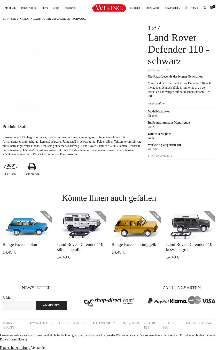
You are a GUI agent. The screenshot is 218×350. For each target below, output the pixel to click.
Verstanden (38, 347)
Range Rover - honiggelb (134, 244)
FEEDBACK (70, 8)
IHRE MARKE (152, 8)
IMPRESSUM (132, 323)
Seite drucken (32, 173)
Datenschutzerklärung (15, 347)
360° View (10, 173)
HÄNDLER (134, 8)
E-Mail (8, 298)
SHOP (56, 8)
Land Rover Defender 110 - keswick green (190, 247)
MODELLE (10, 8)
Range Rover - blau (20, 244)
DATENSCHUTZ (104, 323)
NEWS (45, 8)
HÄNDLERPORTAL (199, 323)
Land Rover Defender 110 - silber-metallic (81, 247)
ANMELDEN (51, 305)
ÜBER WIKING (28, 8)
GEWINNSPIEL (172, 8)
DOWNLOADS (39, 323)
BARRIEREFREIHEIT (70, 323)
